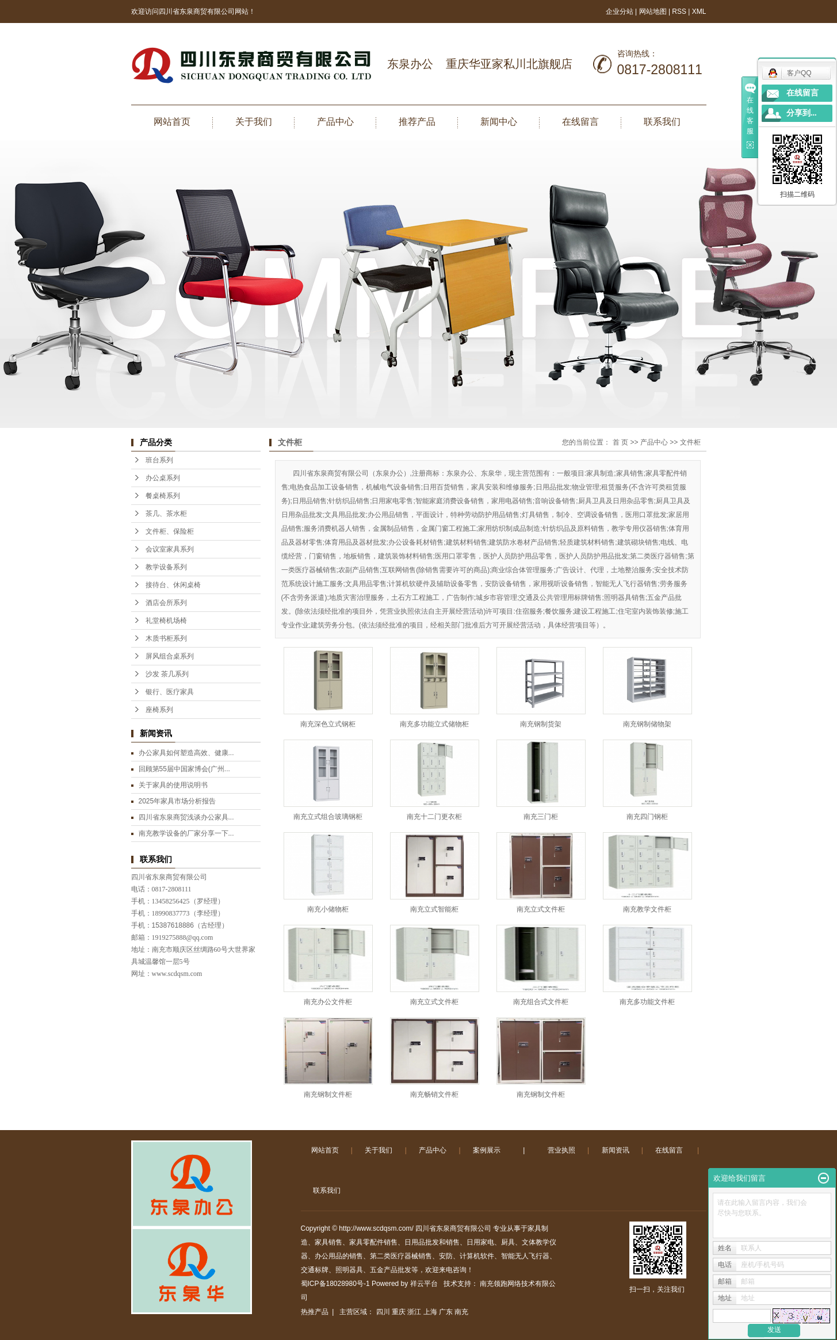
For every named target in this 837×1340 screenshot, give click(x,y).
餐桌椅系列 (163, 496)
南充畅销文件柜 (434, 1094)
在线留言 (580, 122)
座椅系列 (159, 710)
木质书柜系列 (166, 638)
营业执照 (561, 1150)
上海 (430, 1312)
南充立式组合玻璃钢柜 (327, 817)
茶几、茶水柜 (166, 514)
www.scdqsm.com (177, 974)
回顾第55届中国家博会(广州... (184, 769)
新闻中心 (498, 122)
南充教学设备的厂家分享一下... (186, 833)
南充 (461, 1312)
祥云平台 (424, 1284)
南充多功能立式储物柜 (434, 724)
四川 (383, 1312)
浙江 (414, 1312)
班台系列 (159, 460)
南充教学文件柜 (647, 909)
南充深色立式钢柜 (328, 724)
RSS (679, 11)
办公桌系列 (163, 478)
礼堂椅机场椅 (166, 621)
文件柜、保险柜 (170, 531)
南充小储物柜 (328, 909)
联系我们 (662, 122)
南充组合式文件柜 (540, 1002)
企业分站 (619, 11)
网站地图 (653, 11)
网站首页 (172, 122)
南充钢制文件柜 (328, 1094)
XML (699, 11)
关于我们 (253, 122)
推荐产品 (417, 122)
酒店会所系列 (166, 603)
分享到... (801, 113)
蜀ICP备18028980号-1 (335, 1284)
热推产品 (314, 1312)
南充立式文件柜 (541, 909)
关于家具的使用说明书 (173, 785)
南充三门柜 (540, 817)
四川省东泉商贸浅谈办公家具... (186, 817)
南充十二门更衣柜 (434, 817)
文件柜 (690, 442)
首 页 (620, 442)
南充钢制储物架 (647, 724)
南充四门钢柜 (647, 817)
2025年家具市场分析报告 (177, 801)
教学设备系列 (166, 567)
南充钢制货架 (540, 724)
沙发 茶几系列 (167, 674)
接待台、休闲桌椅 (173, 585)
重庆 (399, 1312)
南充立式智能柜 (434, 909)
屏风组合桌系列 (170, 656)
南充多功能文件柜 (647, 1002)
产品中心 (335, 122)
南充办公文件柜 (328, 1002)
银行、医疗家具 (170, 692)
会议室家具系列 (170, 549)
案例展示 (486, 1150)
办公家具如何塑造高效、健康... (186, 753)
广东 (446, 1312)
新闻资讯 (615, 1150)
